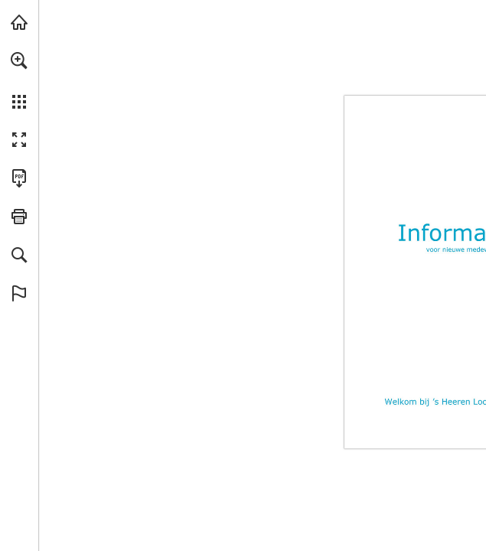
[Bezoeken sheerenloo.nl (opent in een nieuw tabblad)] (19, 22)
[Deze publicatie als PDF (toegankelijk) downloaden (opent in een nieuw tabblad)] (19, 178)
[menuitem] (19, 80)
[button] (19, 60)
